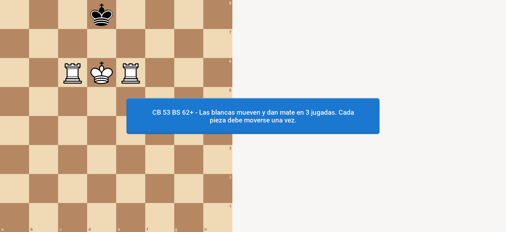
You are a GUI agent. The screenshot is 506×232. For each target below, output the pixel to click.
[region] (253, 116)
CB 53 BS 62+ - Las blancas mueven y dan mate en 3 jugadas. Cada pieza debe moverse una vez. (253, 116)
